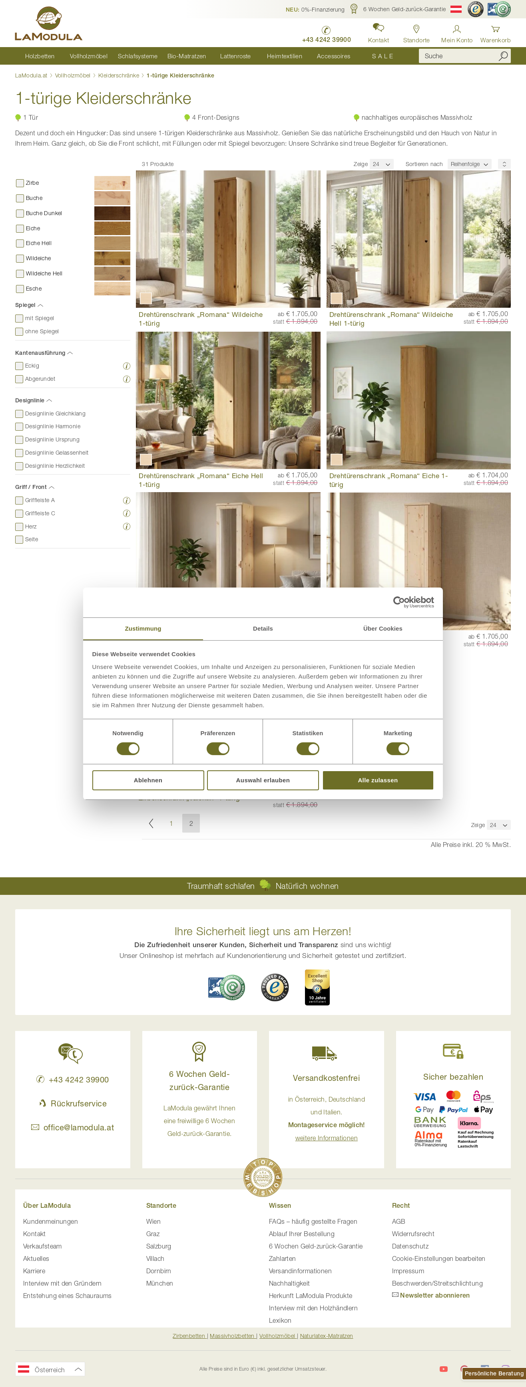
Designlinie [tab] (29, 401)
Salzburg (158, 1246)
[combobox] (465, 56)
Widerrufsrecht (413, 1233)
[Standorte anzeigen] (416, 31)
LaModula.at (32, 75)
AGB (399, 1221)
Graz (153, 1233)
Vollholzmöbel (74, 75)
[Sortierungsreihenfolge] (504, 164)
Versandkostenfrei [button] (326, 1077)
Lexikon (280, 1320)
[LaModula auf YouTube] (443, 1369)
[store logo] (49, 24)
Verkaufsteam (42, 1246)
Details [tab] (263, 628)
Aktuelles (36, 1258)
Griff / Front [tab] (31, 487)
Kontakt (34, 1233)
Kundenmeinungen (50, 1221)
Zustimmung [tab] (143, 628)
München (159, 1283)
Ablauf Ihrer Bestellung (302, 1233)
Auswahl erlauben (263, 780)
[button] (315, 9)
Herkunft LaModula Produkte (310, 1295)
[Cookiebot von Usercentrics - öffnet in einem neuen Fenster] (399, 602)
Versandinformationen (300, 1270)
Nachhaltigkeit (289, 1283)
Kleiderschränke (119, 75)
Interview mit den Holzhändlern (313, 1308)
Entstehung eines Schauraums (67, 1295)
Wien (153, 1221)
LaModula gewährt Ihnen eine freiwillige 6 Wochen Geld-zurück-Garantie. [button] (199, 1120)
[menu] (211, 56)
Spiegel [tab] (25, 305)
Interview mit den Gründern (62, 1283)
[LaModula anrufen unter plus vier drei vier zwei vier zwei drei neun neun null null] (325, 32)
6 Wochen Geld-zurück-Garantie (316, 1246)
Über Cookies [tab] (382, 628)
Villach (155, 1258)
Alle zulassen (378, 780)
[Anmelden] (456, 31)
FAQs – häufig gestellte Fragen (313, 1221)
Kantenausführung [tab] (40, 353)
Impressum (408, 1270)
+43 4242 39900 (72, 1079)
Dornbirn (158, 1270)
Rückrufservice (73, 1103)
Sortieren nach (424, 164)
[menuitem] (39, 56)
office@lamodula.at (72, 1127)
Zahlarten (282, 1258)
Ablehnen (148, 780)
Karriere (34, 1270)
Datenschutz (410, 1246)
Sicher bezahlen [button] (453, 1076)
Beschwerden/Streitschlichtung (437, 1283)
